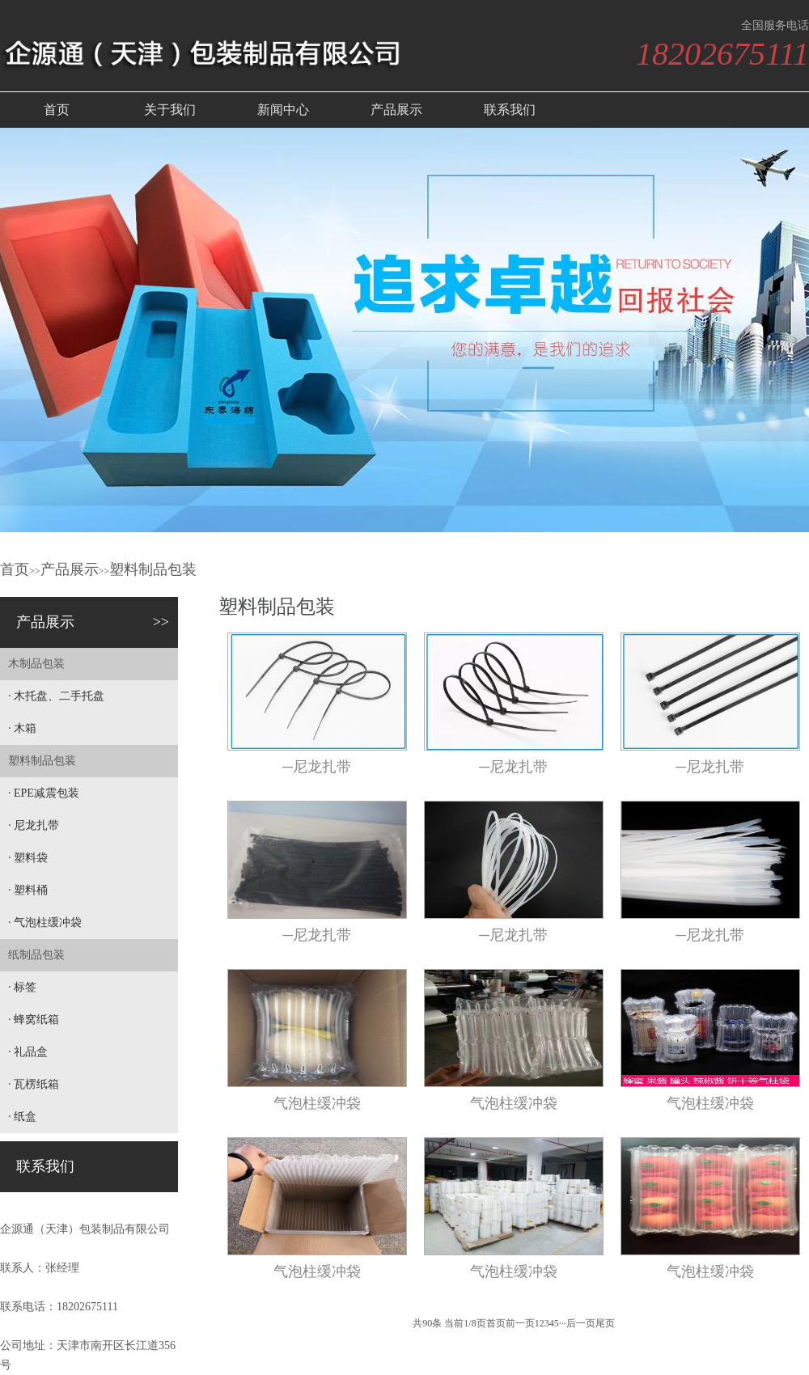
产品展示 (396, 109)
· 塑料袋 (28, 858)
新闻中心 (283, 109)
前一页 (520, 1323)
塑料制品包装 (153, 569)
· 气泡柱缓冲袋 (45, 922)
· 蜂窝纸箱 (33, 1019)
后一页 (580, 1323)
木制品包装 (36, 664)
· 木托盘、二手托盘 (56, 696)
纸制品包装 (36, 955)
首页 (57, 109)
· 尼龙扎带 (33, 825)
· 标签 (22, 987)
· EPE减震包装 (43, 793)
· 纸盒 (22, 1117)
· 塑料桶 (28, 890)
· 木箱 (22, 728)
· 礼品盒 (28, 1052)
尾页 (605, 1323)
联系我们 (510, 109)
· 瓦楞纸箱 (33, 1084)
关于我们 (170, 109)
